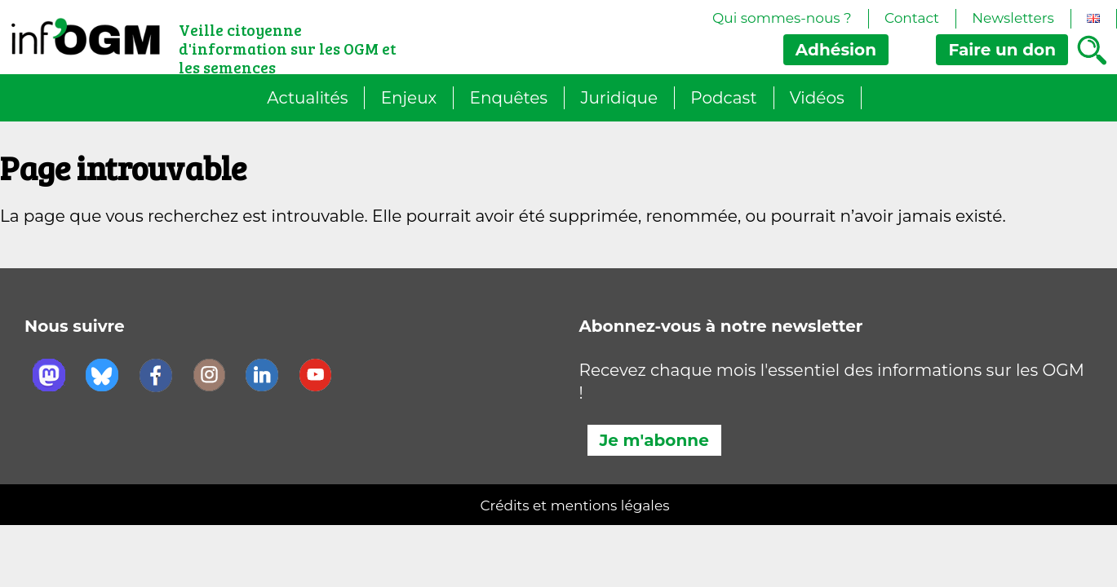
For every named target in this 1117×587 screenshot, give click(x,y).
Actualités (307, 98)
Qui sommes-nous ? (782, 18)
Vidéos (817, 98)
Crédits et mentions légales (575, 505)
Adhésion (836, 50)
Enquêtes (509, 98)
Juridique (619, 98)
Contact (911, 18)
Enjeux (409, 98)
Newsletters (1013, 18)
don (1002, 50)
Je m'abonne (654, 440)
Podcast (723, 98)
